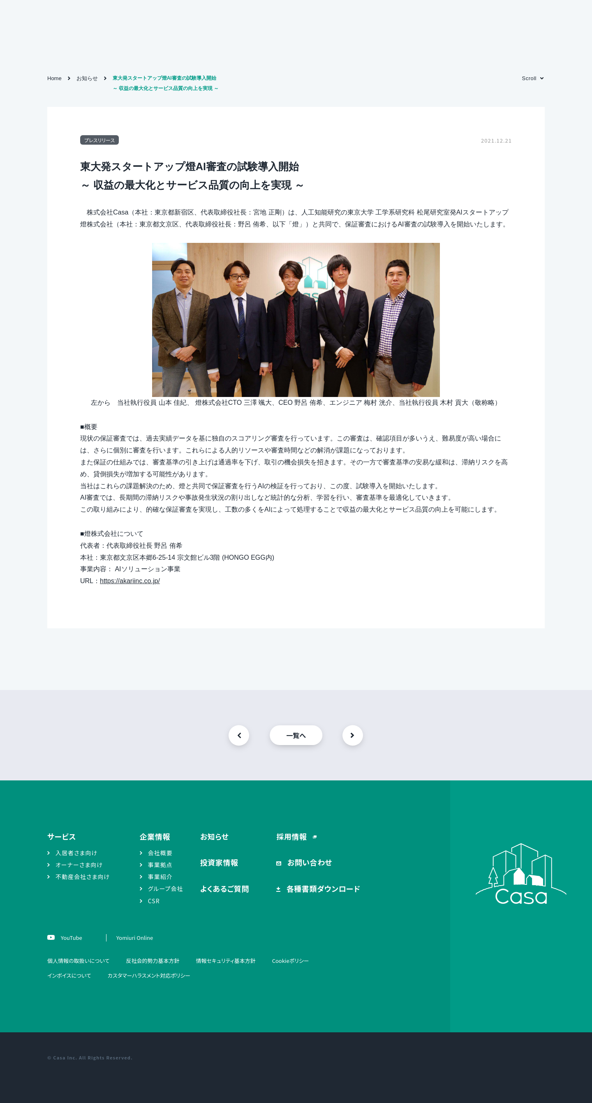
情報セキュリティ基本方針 (225, 961)
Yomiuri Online (134, 937)
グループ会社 (165, 888)
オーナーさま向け (79, 865)
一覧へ (296, 735)
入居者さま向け (76, 853)
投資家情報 (219, 862)
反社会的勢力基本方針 (152, 961)
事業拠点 (160, 865)
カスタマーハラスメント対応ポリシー (149, 975)
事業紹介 (160, 876)
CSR (154, 901)
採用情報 (292, 836)
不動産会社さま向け (83, 876)
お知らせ (214, 836)
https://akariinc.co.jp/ (130, 580)
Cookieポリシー (290, 961)
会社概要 (160, 853)
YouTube (71, 937)
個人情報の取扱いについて (78, 961)
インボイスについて (69, 975)
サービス (61, 836)
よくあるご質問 (224, 888)
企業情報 (155, 836)
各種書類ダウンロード (322, 888)
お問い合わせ (308, 862)
